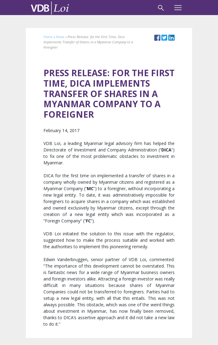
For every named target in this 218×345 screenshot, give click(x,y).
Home (48, 36)
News (60, 36)
